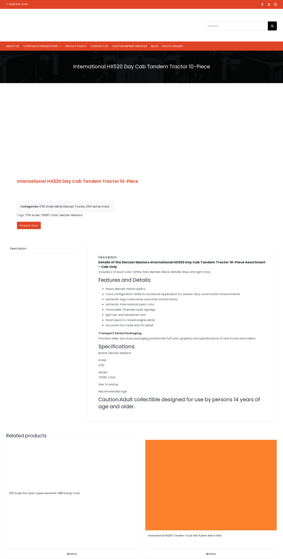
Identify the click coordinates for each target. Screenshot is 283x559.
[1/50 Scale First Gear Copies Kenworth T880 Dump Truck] (72, 464)
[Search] (272, 25)
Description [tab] (18, 248)
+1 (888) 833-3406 (17, 4)
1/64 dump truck (97, 206)
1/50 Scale (32, 215)
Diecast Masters (70, 215)
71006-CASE (49, 215)
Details (73, 553)
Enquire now (29, 225)
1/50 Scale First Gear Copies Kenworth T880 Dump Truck (44, 493)
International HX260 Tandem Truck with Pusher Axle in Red (184, 535)
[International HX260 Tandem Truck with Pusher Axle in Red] (211, 485)
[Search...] (236, 25)
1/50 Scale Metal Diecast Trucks (61, 206)
